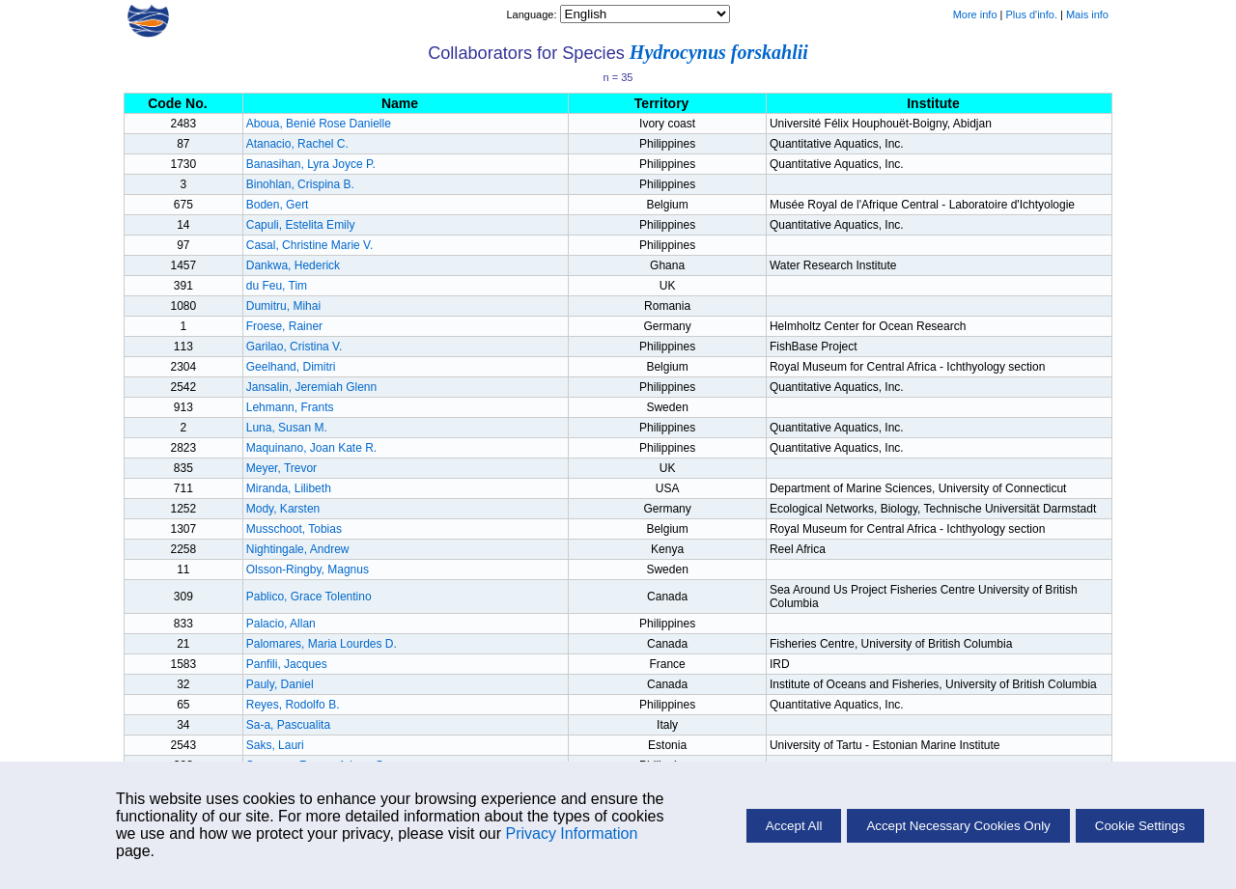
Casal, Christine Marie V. (310, 245)
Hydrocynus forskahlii (719, 52)
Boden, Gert (277, 204)
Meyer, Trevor (281, 468)
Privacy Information (571, 833)
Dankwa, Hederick (293, 265)
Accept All (794, 826)
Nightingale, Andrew (298, 549)
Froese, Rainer (284, 326)
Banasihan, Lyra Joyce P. (311, 164)
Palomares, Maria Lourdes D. (321, 644)
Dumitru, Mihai (283, 306)
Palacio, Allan (281, 623)
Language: (532, 14)
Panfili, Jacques (286, 664)
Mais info (1087, 14)
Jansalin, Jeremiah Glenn (311, 387)
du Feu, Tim (276, 285)
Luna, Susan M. (286, 427)
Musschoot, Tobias (294, 529)
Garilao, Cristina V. (294, 346)
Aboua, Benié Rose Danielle (318, 123)
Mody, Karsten (283, 508)
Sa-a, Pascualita (288, 725)
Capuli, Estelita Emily (300, 225)
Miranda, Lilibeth (288, 488)
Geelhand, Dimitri (291, 367)
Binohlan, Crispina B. (300, 184)
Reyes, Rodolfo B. (293, 704)
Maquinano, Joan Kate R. (311, 448)
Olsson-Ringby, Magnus (307, 569)
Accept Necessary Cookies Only (958, 826)
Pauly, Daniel (280, 684)
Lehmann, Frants (290, 407)
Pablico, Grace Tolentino (309, 596)
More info (975, 14)
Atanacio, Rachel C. (297, 144)
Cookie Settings (1140, 826)
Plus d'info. (1031, 14)
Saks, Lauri (275, 745)
